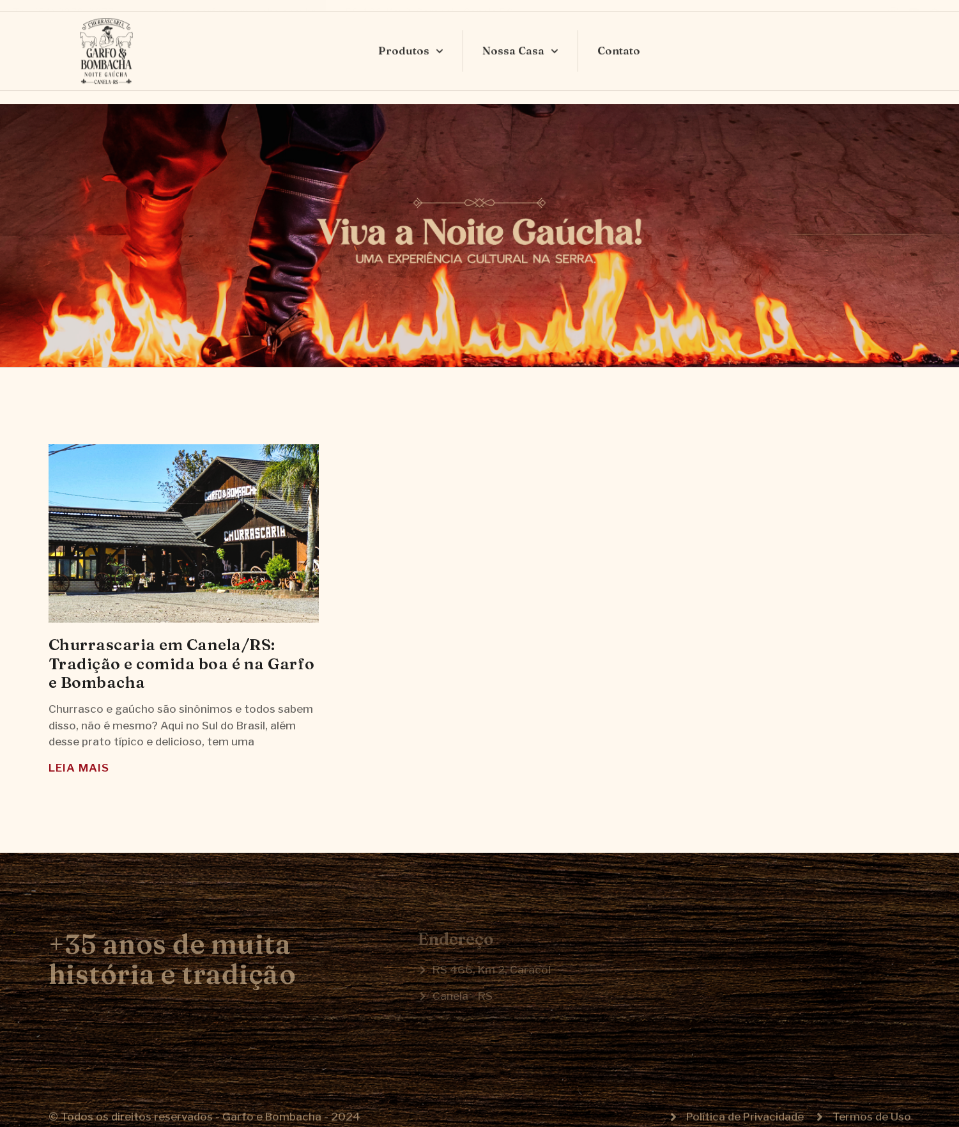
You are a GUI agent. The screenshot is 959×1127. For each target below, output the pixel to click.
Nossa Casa (520, 39)
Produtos (410, 39)
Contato (618, 38)
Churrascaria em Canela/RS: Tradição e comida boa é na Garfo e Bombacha (182, 663)
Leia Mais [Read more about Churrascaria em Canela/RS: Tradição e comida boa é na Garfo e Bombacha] (79, 767)
